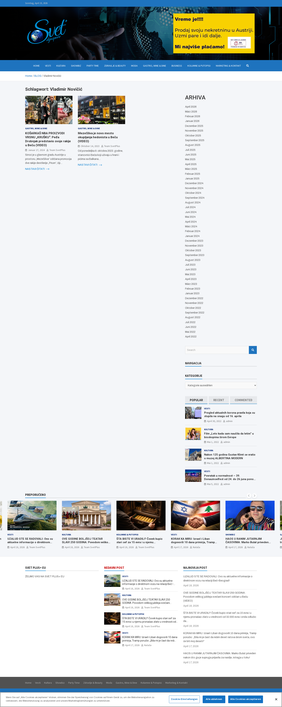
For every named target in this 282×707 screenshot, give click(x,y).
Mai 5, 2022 (213, 484)
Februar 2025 (192, 174)
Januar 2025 (192, 178)
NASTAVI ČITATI (37, 169)
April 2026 (191, 106)
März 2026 (191, 111)
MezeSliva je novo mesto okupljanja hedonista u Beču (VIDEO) (98, 137)
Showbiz (76, 65)
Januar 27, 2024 (36, 150)
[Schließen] (276, 701)
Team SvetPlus (57, 150)
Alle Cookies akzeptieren (245, 701)
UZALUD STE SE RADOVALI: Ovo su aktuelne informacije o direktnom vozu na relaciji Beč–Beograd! (30, 542)
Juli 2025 (190, 150)
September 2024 (194, 197)
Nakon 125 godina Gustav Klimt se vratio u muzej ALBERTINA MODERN (229, 456)
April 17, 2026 (181, 547)
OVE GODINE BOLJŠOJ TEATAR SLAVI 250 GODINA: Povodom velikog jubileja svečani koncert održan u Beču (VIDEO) (86, 544)
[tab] (196, 400)
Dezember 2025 (194, 126)
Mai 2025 (190, 159)
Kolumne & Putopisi (198, 65)
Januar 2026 (192, 121)
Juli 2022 (190, 322)
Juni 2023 (190, 269)
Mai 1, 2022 (213, 442)
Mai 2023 (190, 274)
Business (177, 65)
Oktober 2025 (193, 135)
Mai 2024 (190, 217)
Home (36, 65)
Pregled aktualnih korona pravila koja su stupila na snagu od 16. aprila (229, 414)
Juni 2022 (190, 327)
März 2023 (191, 284)
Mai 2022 (190, 332)
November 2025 (194, 130)
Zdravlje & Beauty (115, 65)
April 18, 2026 (17, 547)
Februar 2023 (192, 288)
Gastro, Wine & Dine (154, 65)
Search (253, 350)
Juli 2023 (190, 264)
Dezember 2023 (194, 240)
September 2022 (194, 312)
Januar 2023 (192, 293)
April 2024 (191, 221)
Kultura (61, 65)
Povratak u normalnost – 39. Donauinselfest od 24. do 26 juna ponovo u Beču (230, 479)
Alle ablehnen (214, 701)
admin (229, 421)
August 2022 (192, 317)
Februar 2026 (192, 116)
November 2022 (194, 303)
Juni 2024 (191, 212)
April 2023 (191, 279)
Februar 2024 (192, 231)
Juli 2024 (190, 207)
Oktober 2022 (193, 308)
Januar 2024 (192, 236)
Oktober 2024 (193, 193)
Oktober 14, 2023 (90, 146)
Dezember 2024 (194, 183)
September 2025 (194, 140)
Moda (134, 65)
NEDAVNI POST (114, 568)
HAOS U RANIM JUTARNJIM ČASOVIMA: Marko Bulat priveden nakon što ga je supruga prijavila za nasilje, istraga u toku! (247, 544)
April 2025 (191, 164)
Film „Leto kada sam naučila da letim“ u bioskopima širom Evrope (229, 435)
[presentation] (249, 495)
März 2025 (191, 169)
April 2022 (191, 336)
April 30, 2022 (214, 421)
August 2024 (192, 202)
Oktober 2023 (193, 250)
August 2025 (192, 145)
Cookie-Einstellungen (184, 701)
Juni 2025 (190, 154)
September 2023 (194, 255)
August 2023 (192, 260)
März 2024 (191, 226)
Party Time (93, 65)
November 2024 (194, 188)
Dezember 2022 (194, 298)
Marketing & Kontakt (228, 65)
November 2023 (194, 245)
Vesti (48, 65)
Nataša (196, 547)
